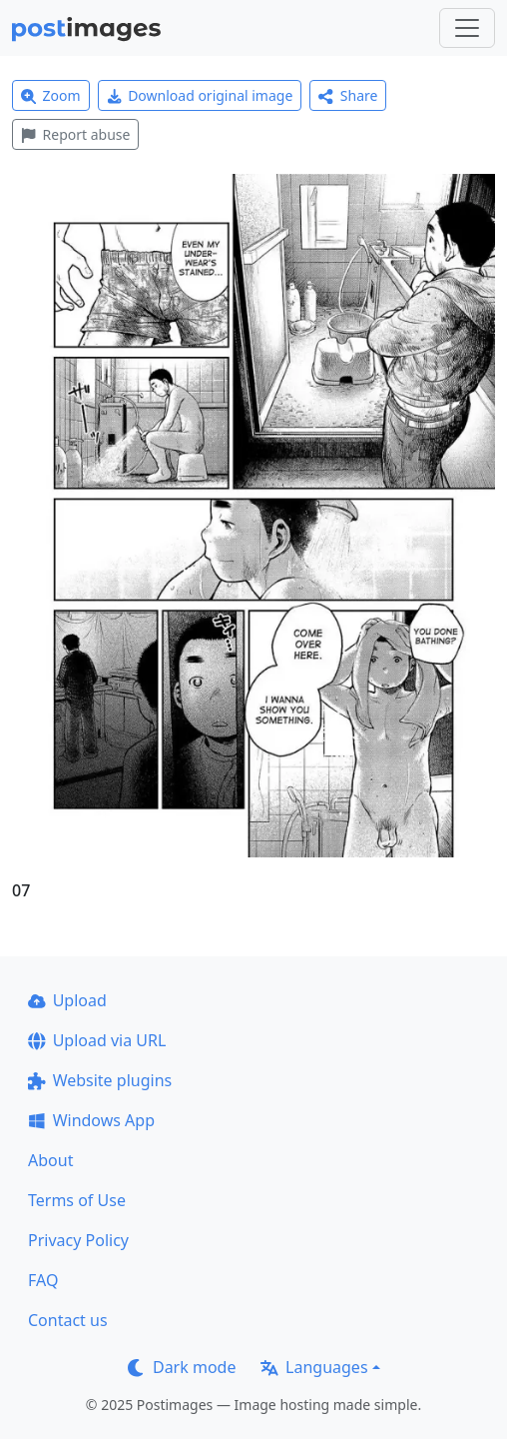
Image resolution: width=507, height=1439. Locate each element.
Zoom (51, 95)
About (50, 1160)
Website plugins (100, 1080)
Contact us (68, 1320)
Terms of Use (77, 1200)
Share (347, 95)
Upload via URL (97, 1040)
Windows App (91, 1120)
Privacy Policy (78, 1240)
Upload (67, 1000)
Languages (313, 1367)
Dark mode (182, 1367)
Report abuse (75, 134)
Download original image (200, 95)
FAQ (43, 1280)
